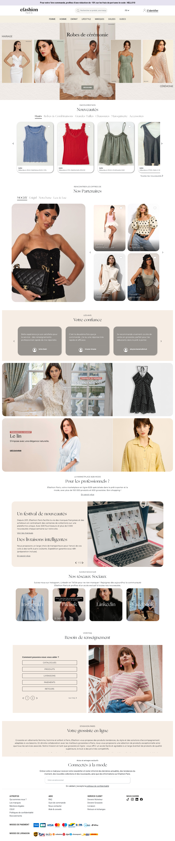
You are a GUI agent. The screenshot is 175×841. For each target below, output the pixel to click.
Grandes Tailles (84, 116)
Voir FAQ (72, 698)
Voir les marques (25, 533)
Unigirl (33, 198)
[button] (76, 562)
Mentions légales (17, 806)
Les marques (15, 803)
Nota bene (45, 198)
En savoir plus (87, 494)
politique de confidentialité (97, 786)
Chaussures (102, 116)
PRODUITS (49, 669)
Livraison (91, 806)
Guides (122, 19)
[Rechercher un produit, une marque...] (93, 10)
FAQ (50, 799)
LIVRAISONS (50, 675)
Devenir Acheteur (95, 799)
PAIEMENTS (49, 682)
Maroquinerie (119, 116)
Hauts (38, 116)
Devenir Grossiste (95, 803)
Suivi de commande (57, 803)
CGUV (12, 809)
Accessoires (136, 116)
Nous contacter (55, 806)
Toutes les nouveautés (151, 176)
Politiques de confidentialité (21, 812)
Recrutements (16, 816)
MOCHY (22, 198)
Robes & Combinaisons (58, 116)
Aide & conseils (55, 809)
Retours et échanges (96, 809)
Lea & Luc (60, 198)
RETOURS (49, 689)
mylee (20, 168)
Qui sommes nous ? (18, 799)
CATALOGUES (49, 662)
